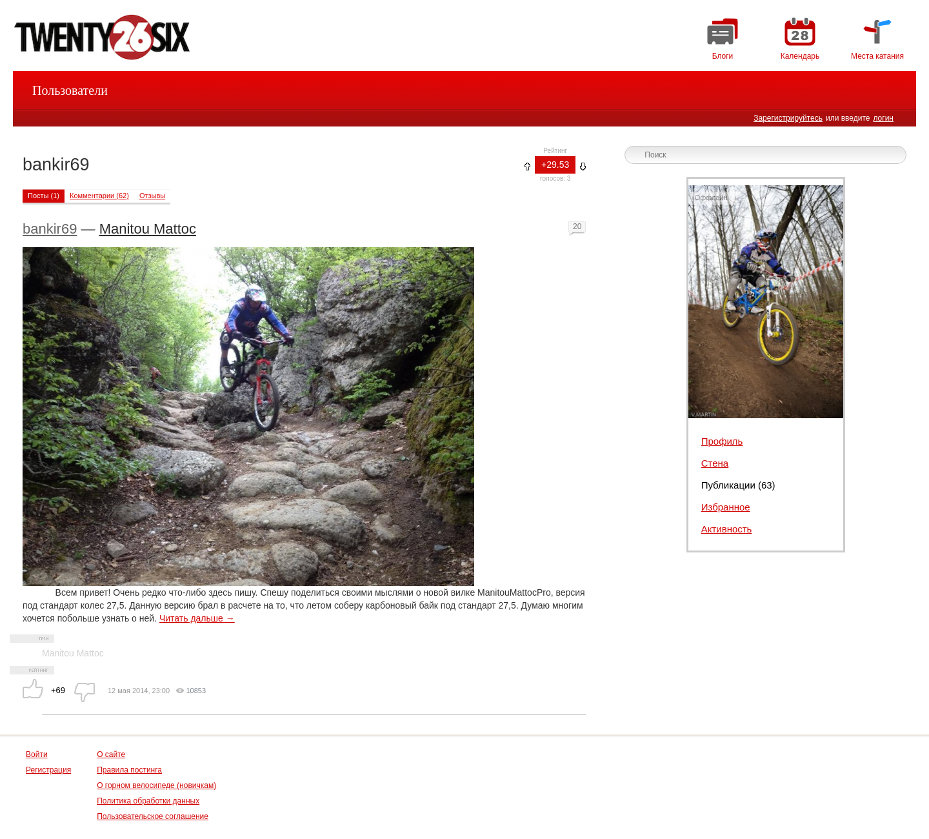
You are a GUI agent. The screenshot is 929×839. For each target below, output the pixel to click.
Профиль (722, 441)
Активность (726, 528)
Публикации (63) (738, 485)
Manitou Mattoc (147, 229)
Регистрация (48, 769)
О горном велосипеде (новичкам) (156, 785)
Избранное (725, 506)
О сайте (111, 754)
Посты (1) (43, 195)
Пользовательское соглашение (152, 816)
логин (883, 118)
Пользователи (70, 90)
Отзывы (152, 195)
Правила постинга (129, 769)
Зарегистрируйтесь (788, 118)
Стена (715, 463)
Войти (37, 754)
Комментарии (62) (99, 195)
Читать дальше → (197, 618)
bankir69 (50, 229)
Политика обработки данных (148, 800)
